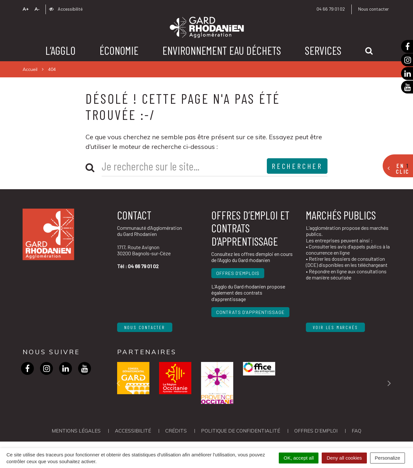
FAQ (356, 431)
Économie (118, 50)
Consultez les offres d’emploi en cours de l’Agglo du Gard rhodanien (252, 257)
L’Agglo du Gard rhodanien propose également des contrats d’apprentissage (248, 292)
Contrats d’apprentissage (250, 312)
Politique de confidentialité (240, 431)
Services (323, 50)
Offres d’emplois (237, 273)
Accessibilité (66, 9)
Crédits (176, 431)
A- (37, 9)
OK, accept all (299, 458)
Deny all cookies (344, 458)
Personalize (387, 458)
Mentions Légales (76, 431)
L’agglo (60, 50)
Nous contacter (373, 9)
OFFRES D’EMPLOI (315, 431)
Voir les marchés (335, 327)
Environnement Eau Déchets (221, 50)
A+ (26, 9)
